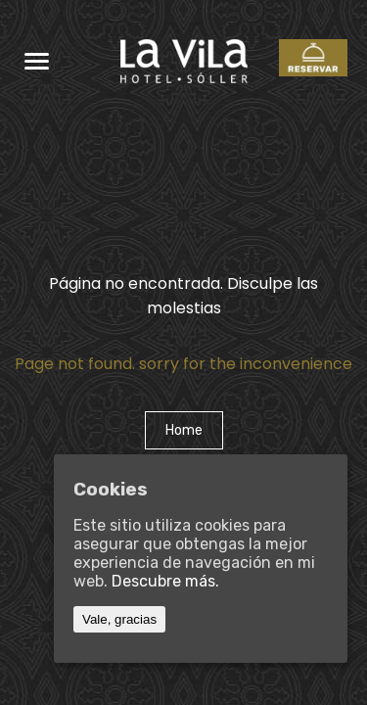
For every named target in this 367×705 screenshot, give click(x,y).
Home (184, 430)
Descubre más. (165, 581)
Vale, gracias (119, 619)
